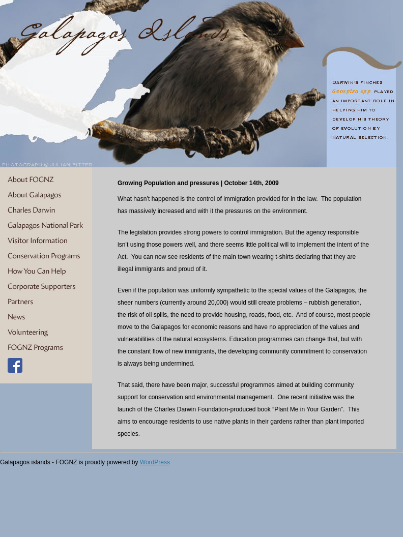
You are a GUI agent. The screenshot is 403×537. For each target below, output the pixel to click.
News (46, 317)
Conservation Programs (46, 256)
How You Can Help (46, 271)
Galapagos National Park (46, 225)
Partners (46, 302)
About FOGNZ (46, 180)
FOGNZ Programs (46, 347)
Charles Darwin (46, 210)
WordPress (155, 462)
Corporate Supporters (46, 286)
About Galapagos (46, 195)
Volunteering (46, 332)
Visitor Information (46, 241)
